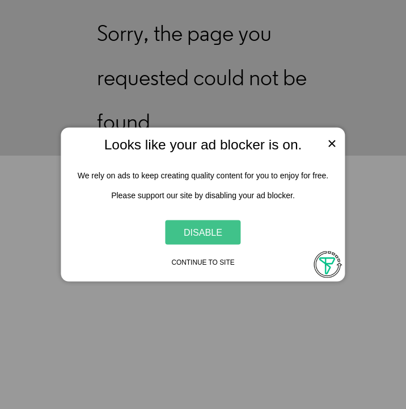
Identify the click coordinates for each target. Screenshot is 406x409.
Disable (203, 232)
